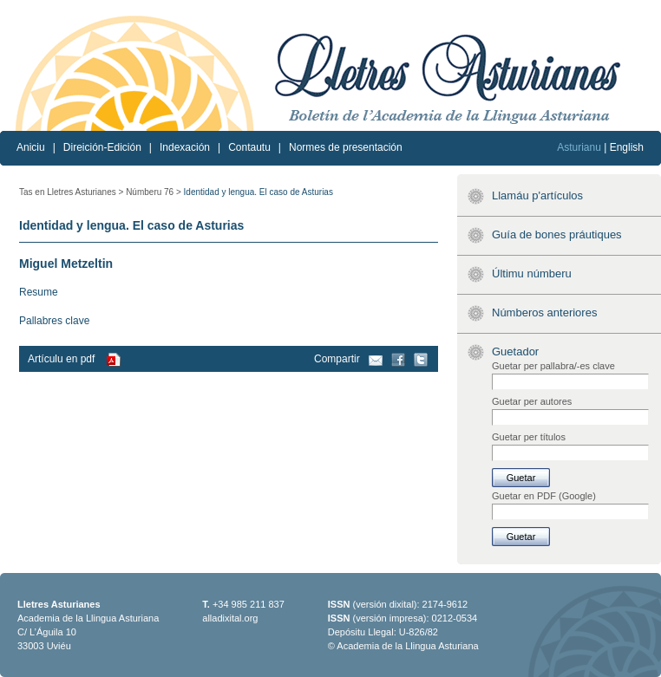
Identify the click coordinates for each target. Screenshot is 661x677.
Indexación (185, 147)
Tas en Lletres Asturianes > (71, 192)
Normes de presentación (345, 147)
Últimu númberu (532, 273)
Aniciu (30, 147)
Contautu (249, 147)
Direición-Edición (102, 147)
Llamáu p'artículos (537, 195)
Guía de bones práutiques (557, 234)
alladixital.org (230, 618)
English (627, 147)
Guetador (515, 351)
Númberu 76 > (153, 192)
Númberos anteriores (544, 312)
